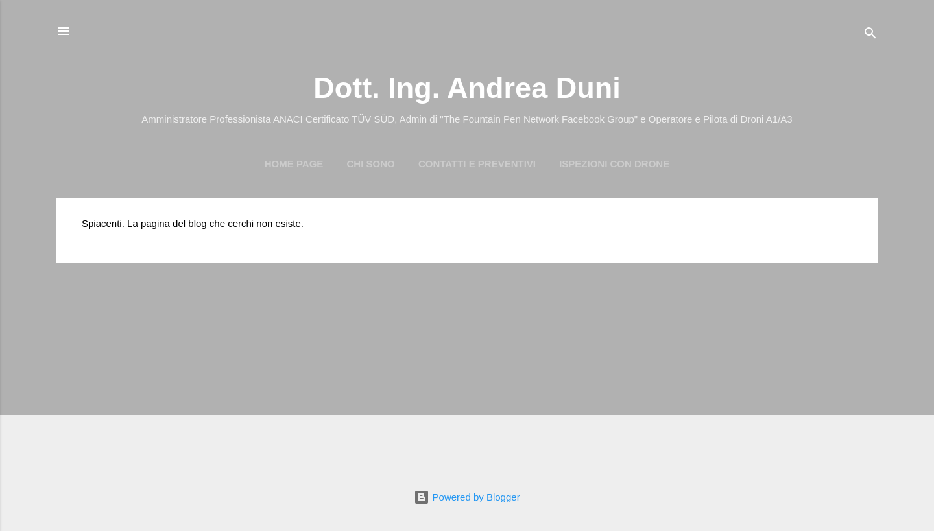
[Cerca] (870, 35)
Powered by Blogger (467, 496)
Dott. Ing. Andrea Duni (466, 87)
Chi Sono (371, 163)
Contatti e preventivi (477, 163)
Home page (294, 163)
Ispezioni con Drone (614, 163)
